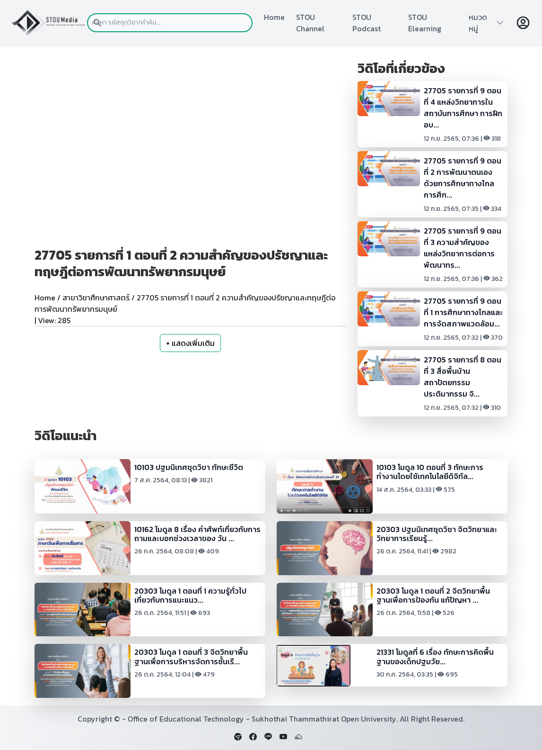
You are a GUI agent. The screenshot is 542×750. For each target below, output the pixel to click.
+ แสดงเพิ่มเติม (190, 343)
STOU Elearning (424, 22)
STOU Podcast (366, 22)
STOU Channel (310, 22)
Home (274, 17)
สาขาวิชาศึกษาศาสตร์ (96, 297)
